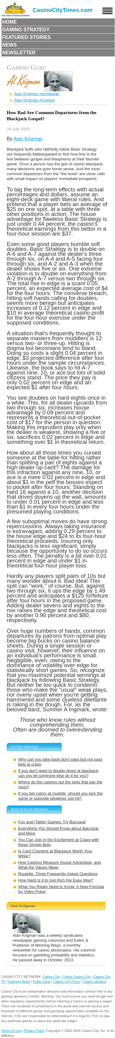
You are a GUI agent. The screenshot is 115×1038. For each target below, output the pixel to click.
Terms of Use (11, 1030)
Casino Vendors (95, 981)
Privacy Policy (34, 1030)
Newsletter (19, 52)
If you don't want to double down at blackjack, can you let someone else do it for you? (58, 773)
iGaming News (19, 981)
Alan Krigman (28, 138)
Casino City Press (66, 981)
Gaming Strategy (25, 29)
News (9, 45)
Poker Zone (41, 981)
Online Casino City (76, 976)
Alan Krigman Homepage (36, 93)
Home (9, 22)
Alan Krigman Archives (34, 100)
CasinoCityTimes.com (63, 10)
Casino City (51, 976)
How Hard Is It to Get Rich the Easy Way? (55, 880)
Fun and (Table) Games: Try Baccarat (52, 822)
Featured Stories (26, 37)
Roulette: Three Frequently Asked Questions (58, 873)
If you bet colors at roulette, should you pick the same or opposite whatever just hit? (60, 796)
